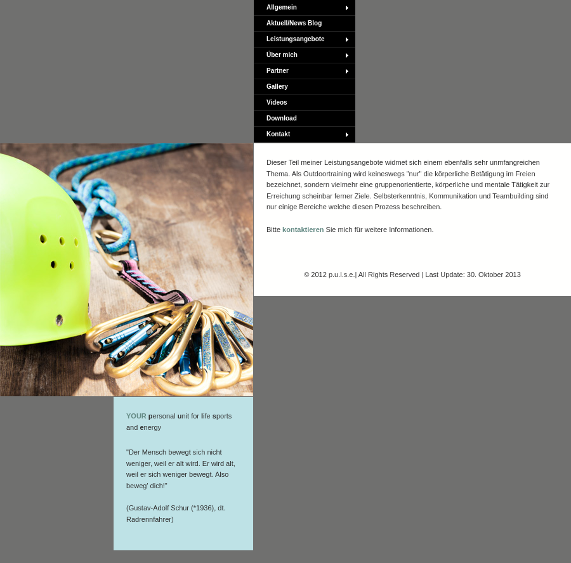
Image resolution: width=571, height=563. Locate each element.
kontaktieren (303, 229)
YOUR (136, 416)
